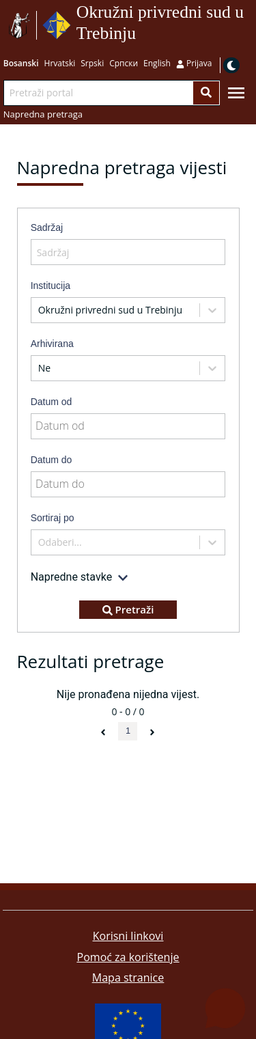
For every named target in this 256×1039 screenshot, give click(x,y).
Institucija (50, 285)
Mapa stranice (128, 977)
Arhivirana (52, 343)
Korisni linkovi (128, 935)
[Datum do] (128, 484)
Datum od (51, 401)
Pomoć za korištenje (128, 957)
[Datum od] (128, 426)
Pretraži (128, 609)
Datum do (51, 459)
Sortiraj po (52, 517)
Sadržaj (47, 227)
